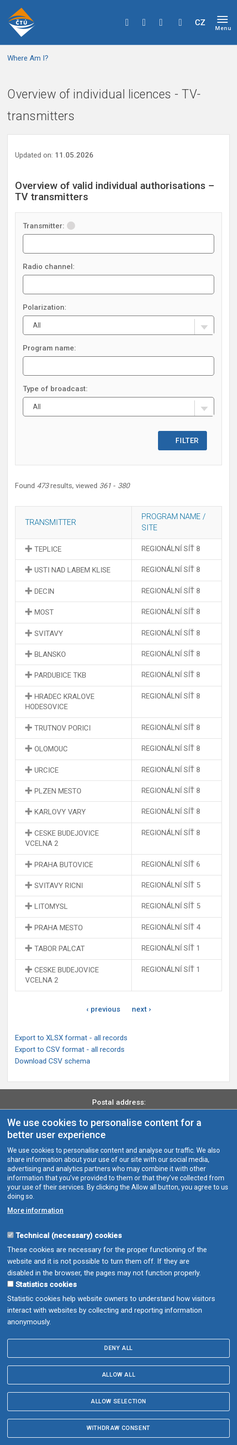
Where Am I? (27, 58)
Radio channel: (49, 266)
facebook (127, 22)
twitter (144, 22)
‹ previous (103, 1009)
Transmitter (50, 522)
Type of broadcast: (55, 388)
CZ (200, 22)
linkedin (161, 22)
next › (141, 1009)
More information (35, 1210)
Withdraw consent (118, 1428)
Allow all (118, 1374)
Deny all (118, 1348)
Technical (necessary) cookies (69, 1235)
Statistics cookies (46, 1284)
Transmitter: (49, 226)
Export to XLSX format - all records (71, 1037)
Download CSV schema (52, 1061)
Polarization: (44, 307)
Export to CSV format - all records (70, 1049)
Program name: (49, 348)
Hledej (180, 22)
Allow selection (118, 1401)
